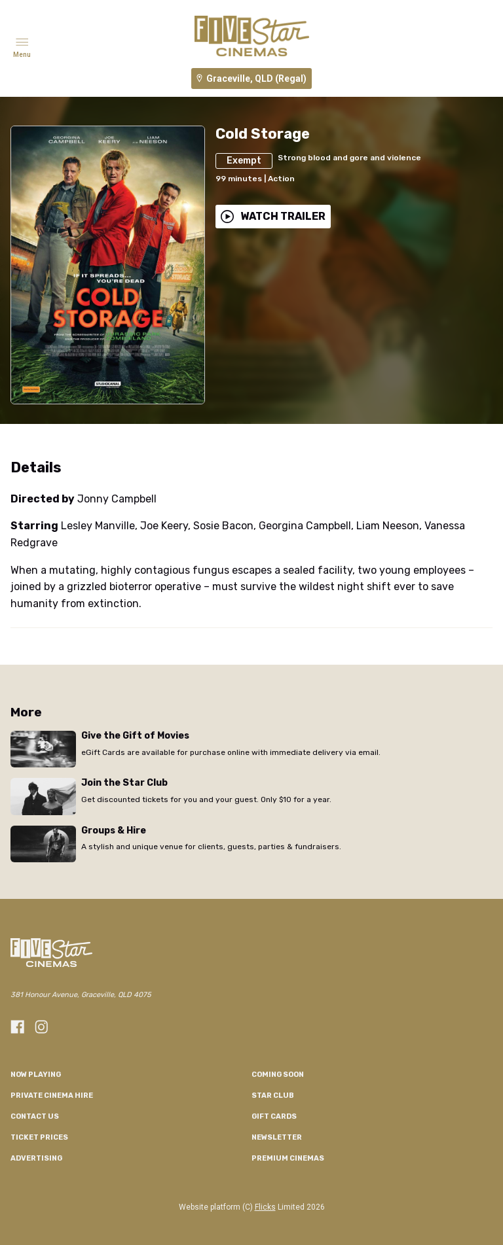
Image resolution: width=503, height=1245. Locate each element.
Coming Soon (278, 1074)
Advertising (36, 1158)
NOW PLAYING (35, 1074)
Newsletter (277, 1137)
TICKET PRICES (39, 1137)
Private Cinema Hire (51, 1095)
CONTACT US (34, 1116)
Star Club (273, 1095)
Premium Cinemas (288, 1158)
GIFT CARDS (274, 1116)
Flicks (265, 1207)
